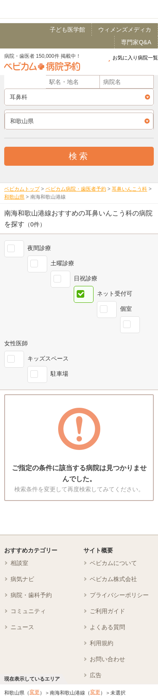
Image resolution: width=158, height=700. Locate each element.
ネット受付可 (114, 293)
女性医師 (16, 343)
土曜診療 (62, 263)
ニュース (22, 627)
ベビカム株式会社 (113, 579)
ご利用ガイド (107, 611)
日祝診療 (85, 278)
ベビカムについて (113, 563)
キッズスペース (48, 358)
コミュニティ (28, 611)
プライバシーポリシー (119, 595)
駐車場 (59, 373)
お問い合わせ (107, 659)
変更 (34, 692)
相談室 (19, 563)
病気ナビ (22, 579)
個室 (126, 308)
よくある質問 (107, 627)
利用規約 (101, 643)
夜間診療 (39, 248)
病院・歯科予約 (31, 595)
